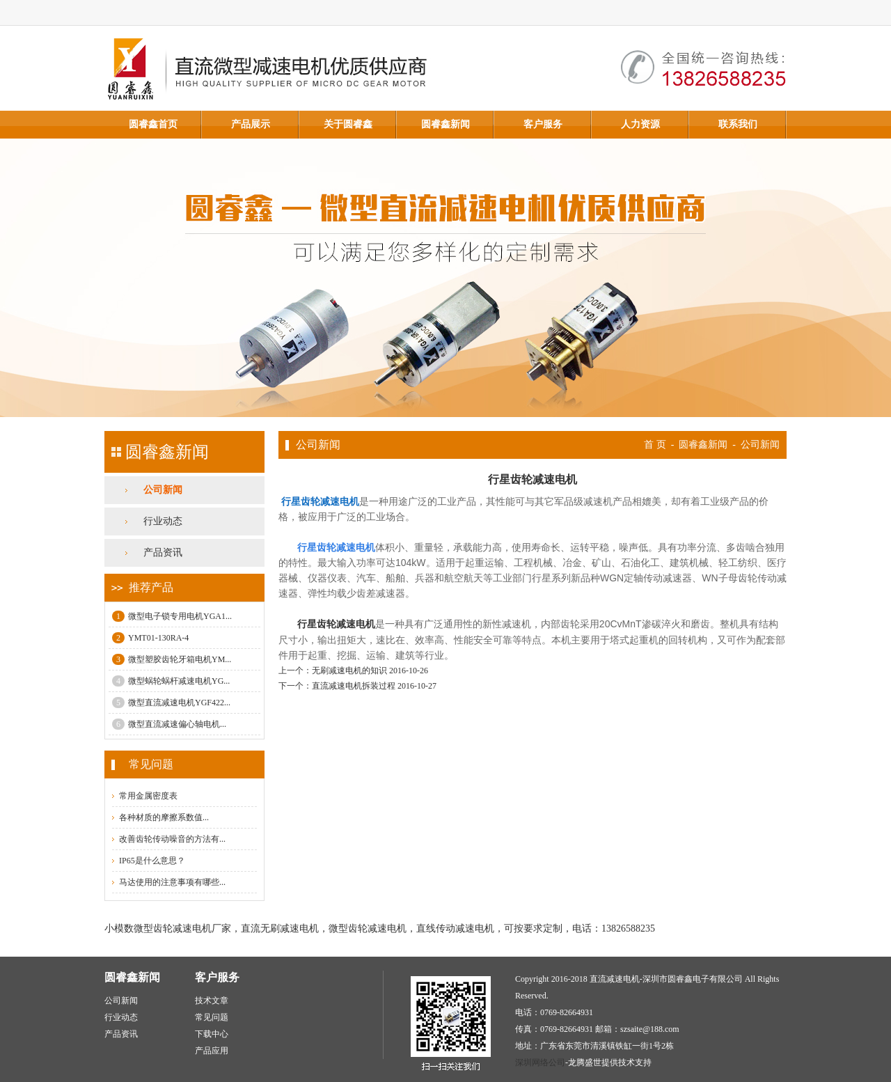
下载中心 (211, 1034)
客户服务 (542, 124)
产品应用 (211, 1051)
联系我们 (737, 124)
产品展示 (250, 124)
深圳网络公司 (540, 1062)
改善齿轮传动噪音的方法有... (172, 839)
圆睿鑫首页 (153, 124)
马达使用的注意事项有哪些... (172, 882)
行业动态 (162, 521)
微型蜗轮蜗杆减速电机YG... (171, 681)
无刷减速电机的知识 (349, 670)
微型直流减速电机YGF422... (171, 702)
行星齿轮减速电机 (336, 623)
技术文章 (211, 1000)
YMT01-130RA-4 (150, 638)
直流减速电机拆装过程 (353, 686)
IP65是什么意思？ (152, 860)
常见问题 (211, 1017)
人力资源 (640, 124)
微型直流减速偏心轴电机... (169, 724)
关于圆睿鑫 (348, 124)
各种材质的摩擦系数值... (164, 817)
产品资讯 (162, 552)
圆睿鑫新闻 (445, 124)
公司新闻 (162, 490)
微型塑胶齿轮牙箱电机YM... (171, 659)
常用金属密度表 (148, 796)
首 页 (655, 444)
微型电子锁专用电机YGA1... (172, 616)
